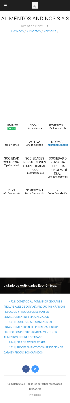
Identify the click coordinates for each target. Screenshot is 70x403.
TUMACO (11, 126)
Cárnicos (17, 31)
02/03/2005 (57, 126)
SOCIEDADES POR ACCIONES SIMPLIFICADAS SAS (34, 165)
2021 (11, 191)
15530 (34, 126)
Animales (49, 31)
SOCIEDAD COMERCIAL (11, 161)
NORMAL (57, 143)
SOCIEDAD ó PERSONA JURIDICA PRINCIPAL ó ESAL (57, 167)
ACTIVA (34, 143)
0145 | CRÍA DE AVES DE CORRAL (25, 342)
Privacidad (35, 394)
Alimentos (34, 31)
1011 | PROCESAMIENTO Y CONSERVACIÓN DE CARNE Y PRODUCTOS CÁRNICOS (33, 350)
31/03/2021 (34, 191)
